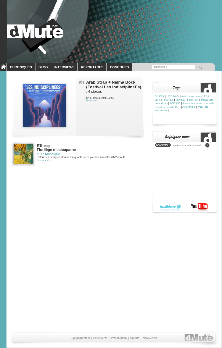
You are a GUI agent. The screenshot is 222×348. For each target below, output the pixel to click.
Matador (203, 106)
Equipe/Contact (80, 338)
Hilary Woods (161, 103)
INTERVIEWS (64, 67)
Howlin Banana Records (191, 96)
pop (177, 106)
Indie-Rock (173, 96)
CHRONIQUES (21, 67)
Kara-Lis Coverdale (205, 103)
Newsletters (150, 338)
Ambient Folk (188, 103)
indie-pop (175, 103)
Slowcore (206, 99)
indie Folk (192, 99)
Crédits (134, 338)
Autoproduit (188, 106)
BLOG (43, 67)
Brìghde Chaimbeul (164, 107)
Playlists (180, 99)
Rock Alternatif (161, 111)
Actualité (160, 96)
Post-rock (168, 99)
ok (207, 145)
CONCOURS (119, 67)
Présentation (119, 338)
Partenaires (100, 338)
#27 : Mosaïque (48, 154)
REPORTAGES (92, 67)
